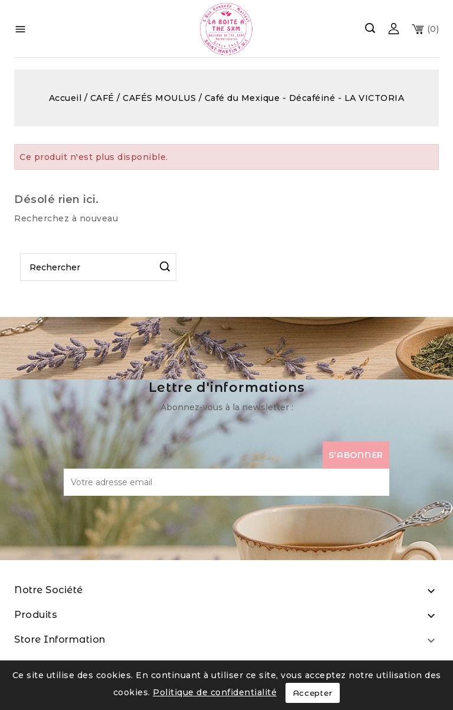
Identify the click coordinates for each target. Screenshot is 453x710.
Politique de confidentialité (215, 692)
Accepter (313, 693)
